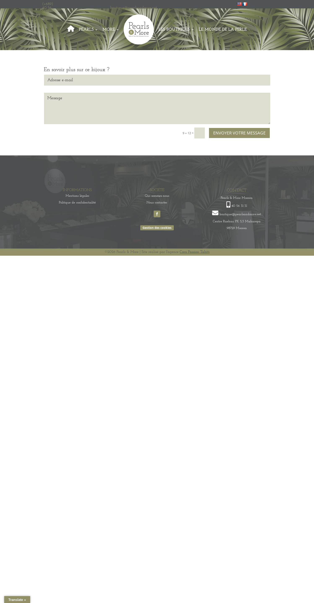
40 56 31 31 (239, 206)
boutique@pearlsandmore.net (133, 8)
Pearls (86, 29)
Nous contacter (157, 202)
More (109, 29)
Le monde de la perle (223, 29)
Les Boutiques (174, 29)
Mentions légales (77, 196)
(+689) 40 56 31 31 (47, 8)
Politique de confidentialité (77, 202)
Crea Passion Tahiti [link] (195, 252)
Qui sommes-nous (157, 196)
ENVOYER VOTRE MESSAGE (239, 133)
